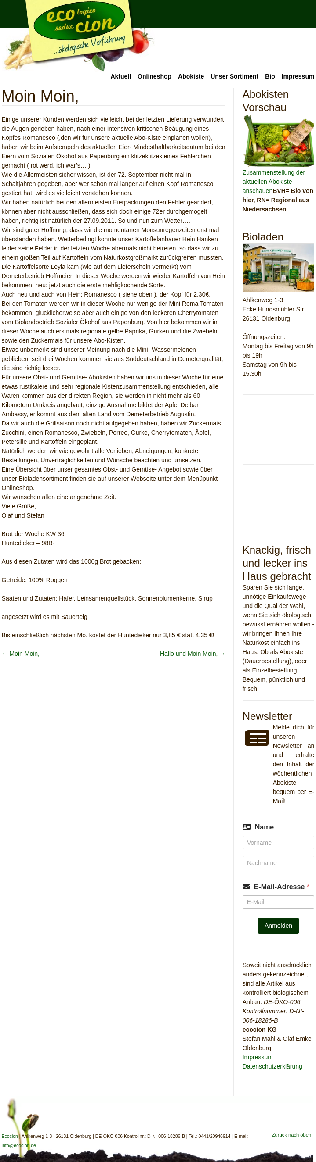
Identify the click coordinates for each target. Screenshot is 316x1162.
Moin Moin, (21, 653)
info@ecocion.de (19, 1145)
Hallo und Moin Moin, (192, 653)
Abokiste (191, 76)
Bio (270, 76)
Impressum (298, 76)
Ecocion (78, 36)
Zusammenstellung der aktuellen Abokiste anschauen (274, 181)
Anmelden (278, 925)
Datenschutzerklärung (272, 1066)
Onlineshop (154, 76)
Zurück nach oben (292, 1134)
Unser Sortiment (234, 76)
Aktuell (120, 76)
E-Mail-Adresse (281, 886)
